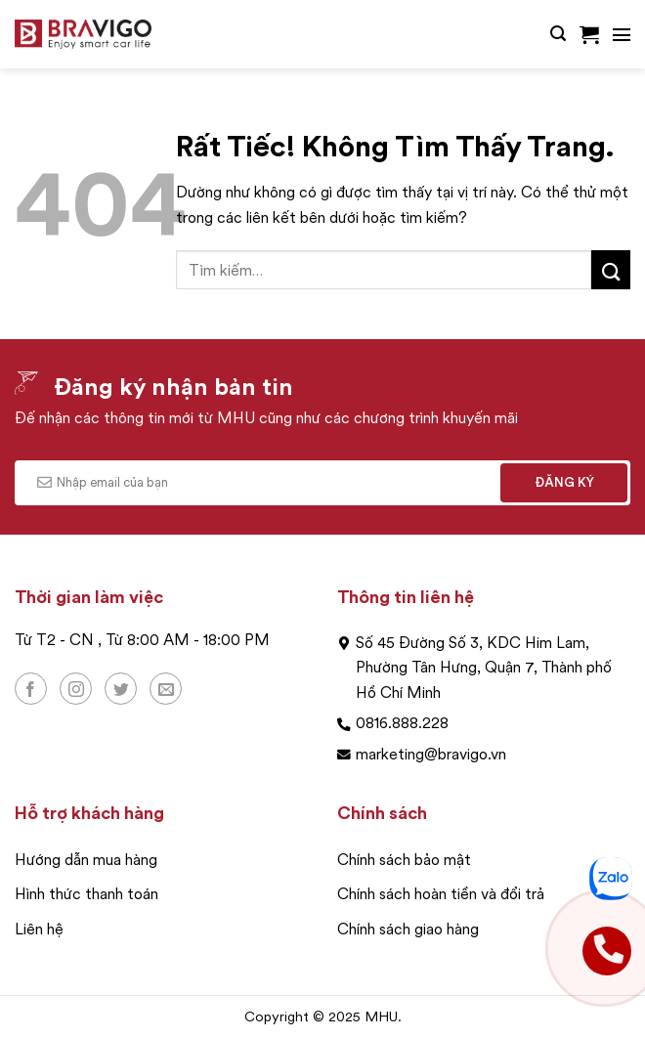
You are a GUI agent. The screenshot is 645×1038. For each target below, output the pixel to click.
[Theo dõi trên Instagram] (76, 688)
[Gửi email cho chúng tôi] (166, 688)
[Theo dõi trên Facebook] (31, 688)
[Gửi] (610, 269)
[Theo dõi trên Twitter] (121, 688)
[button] (558, 34)
